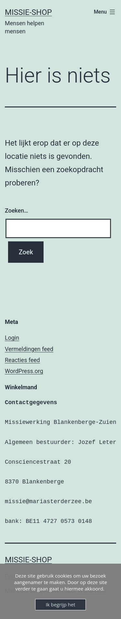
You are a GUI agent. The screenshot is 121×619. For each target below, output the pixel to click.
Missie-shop (28, 12)
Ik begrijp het (60, 604)
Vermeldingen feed (29, 349)
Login (12, 337)
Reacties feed (22, 360)
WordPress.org (24, 371)
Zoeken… (16, 210)
